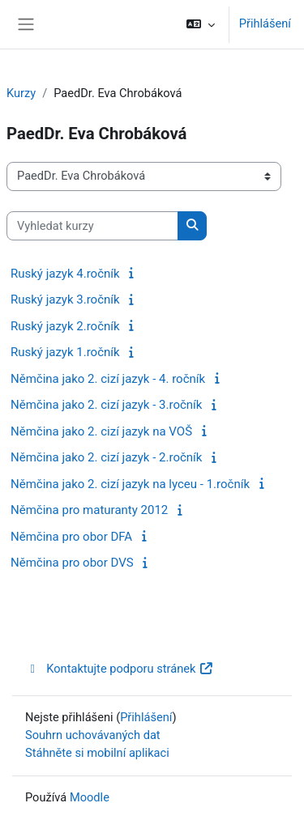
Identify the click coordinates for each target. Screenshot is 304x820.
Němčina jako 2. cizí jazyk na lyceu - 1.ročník (130, 484)
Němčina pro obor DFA (71, 536)
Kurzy (21, 93)
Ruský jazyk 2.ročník (65, 326)
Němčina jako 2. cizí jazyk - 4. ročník (108, 379)
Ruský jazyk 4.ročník (65, 273)
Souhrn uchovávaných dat (93, 735)
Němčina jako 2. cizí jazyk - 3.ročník (106, 404)
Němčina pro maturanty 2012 (89, 510)
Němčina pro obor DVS (72, 562)
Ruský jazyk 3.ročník (65, 299)
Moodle (89, 797)
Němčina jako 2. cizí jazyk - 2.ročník (106, 457)
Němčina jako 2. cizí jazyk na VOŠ (101, 431)
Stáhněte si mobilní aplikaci (97, 753)
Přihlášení (265, 23)
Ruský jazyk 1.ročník (65, 352)
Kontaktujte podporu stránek (119, 668)
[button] (200, 24)
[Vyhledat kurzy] (92, 225)
